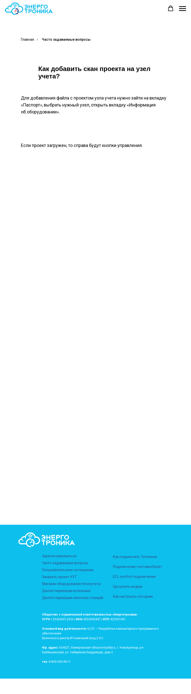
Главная (27, 39)
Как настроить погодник (133, 596)
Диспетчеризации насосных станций (72, 598)
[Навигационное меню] (182, 8)
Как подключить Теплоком (135, 557)
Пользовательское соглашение (68, 570)
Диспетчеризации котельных (66, 591)
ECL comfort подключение (134, 577)
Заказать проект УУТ (59, 577)
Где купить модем (127, 587)
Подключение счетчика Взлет (137, 567)
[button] (171, 8)
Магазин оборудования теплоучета (71, 584)
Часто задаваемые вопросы (66, 39)
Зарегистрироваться (59, 556)
